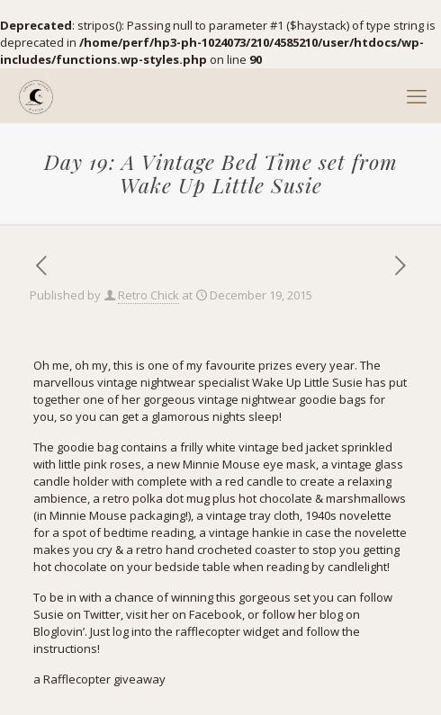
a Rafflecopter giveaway (99, 679)
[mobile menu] (416, 95)
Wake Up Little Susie (307, 382)
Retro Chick (148, 295)
